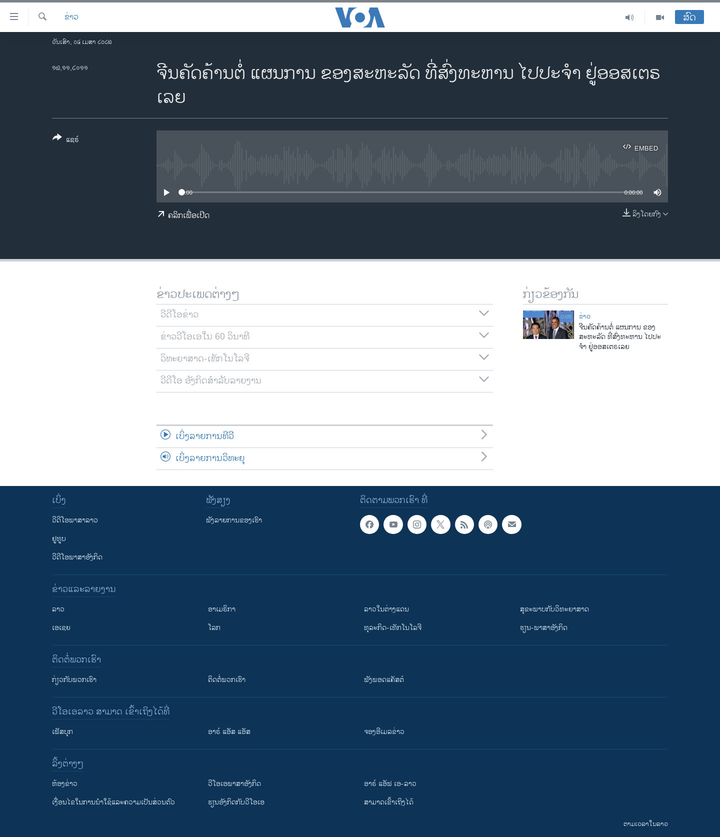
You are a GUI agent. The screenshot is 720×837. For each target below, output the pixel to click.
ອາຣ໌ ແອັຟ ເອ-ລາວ (390, 783)
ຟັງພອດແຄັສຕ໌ (384, 679)
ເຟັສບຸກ (62, 731)
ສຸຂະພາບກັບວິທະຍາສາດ (554, 609)
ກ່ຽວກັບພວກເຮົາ (74, 679)
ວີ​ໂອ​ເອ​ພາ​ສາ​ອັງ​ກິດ (234, 783)
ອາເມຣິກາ (222, 609)
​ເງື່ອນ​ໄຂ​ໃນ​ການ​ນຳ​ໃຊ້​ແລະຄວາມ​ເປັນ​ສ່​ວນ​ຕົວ (113, 802)
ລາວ (58, 609)
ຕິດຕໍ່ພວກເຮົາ (227, 679)
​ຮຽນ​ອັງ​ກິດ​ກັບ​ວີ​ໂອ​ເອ (236, 802)
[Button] (65, 140)
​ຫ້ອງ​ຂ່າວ (65, 783)
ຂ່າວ (71, 18)
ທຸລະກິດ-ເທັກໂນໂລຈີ (393, 627)
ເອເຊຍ (61, 627)
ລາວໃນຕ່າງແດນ (386, 609)
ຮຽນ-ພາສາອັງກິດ (544, 627)
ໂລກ (214, 627)
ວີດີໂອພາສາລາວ (75, 520)
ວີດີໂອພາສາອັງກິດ (77, 557)
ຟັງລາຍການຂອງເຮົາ (234, 520)
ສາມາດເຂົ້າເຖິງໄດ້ (389, 802)
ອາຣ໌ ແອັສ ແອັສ (229, 731)
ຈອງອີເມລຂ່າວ (384, 731)
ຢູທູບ (59, 539)
